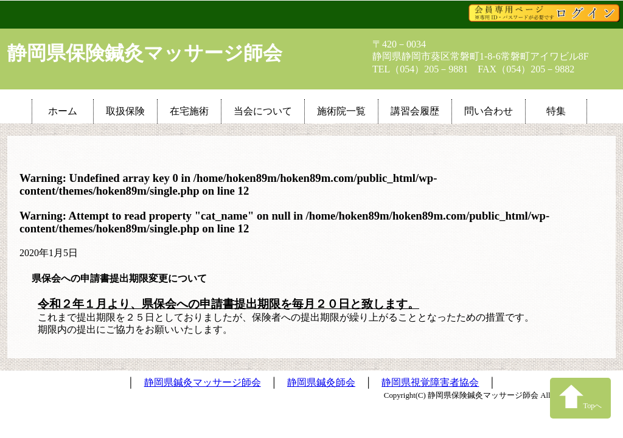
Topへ (580, 397)
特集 (556, 111)
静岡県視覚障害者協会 (430, 382)
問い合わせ (488, 111)
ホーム (62, 111)
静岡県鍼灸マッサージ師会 (202, 382)
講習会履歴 (415, 111)
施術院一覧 (341, 111)
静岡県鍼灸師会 (321, 382)
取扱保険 (125, 111)
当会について (263, 111)
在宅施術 (189, 111)
